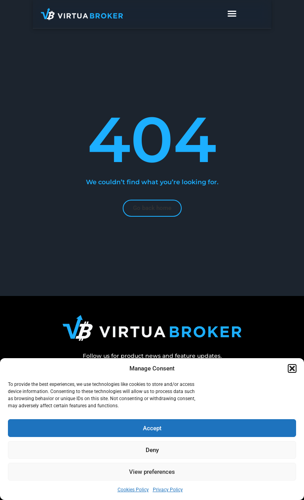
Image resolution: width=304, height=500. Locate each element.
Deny (152, 450)
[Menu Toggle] (248, 14)
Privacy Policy (168, 489)
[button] (292, 368)
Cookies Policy (133, 489)
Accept (152, 428)
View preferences (152, 471)
